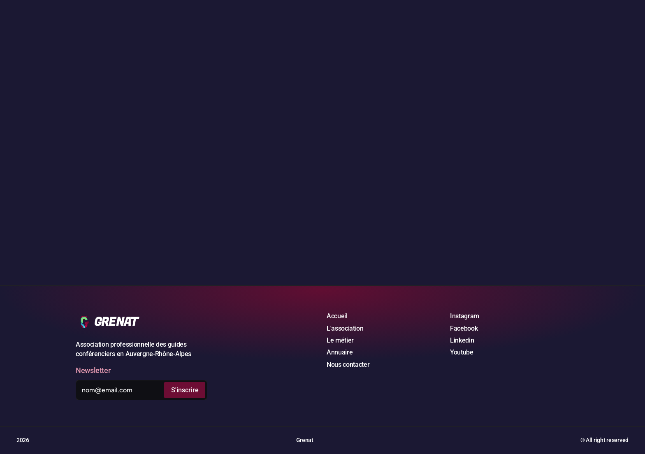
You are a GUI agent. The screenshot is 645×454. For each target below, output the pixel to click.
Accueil (337, 316)
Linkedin (462, 340)
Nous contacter (348, 364)
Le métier (340, 340)
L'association (345, 328)
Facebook (464, 328)
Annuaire (340, 352)
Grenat (304, 440)
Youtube (461, 352)
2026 (22, 440)
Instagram (464, 316)
